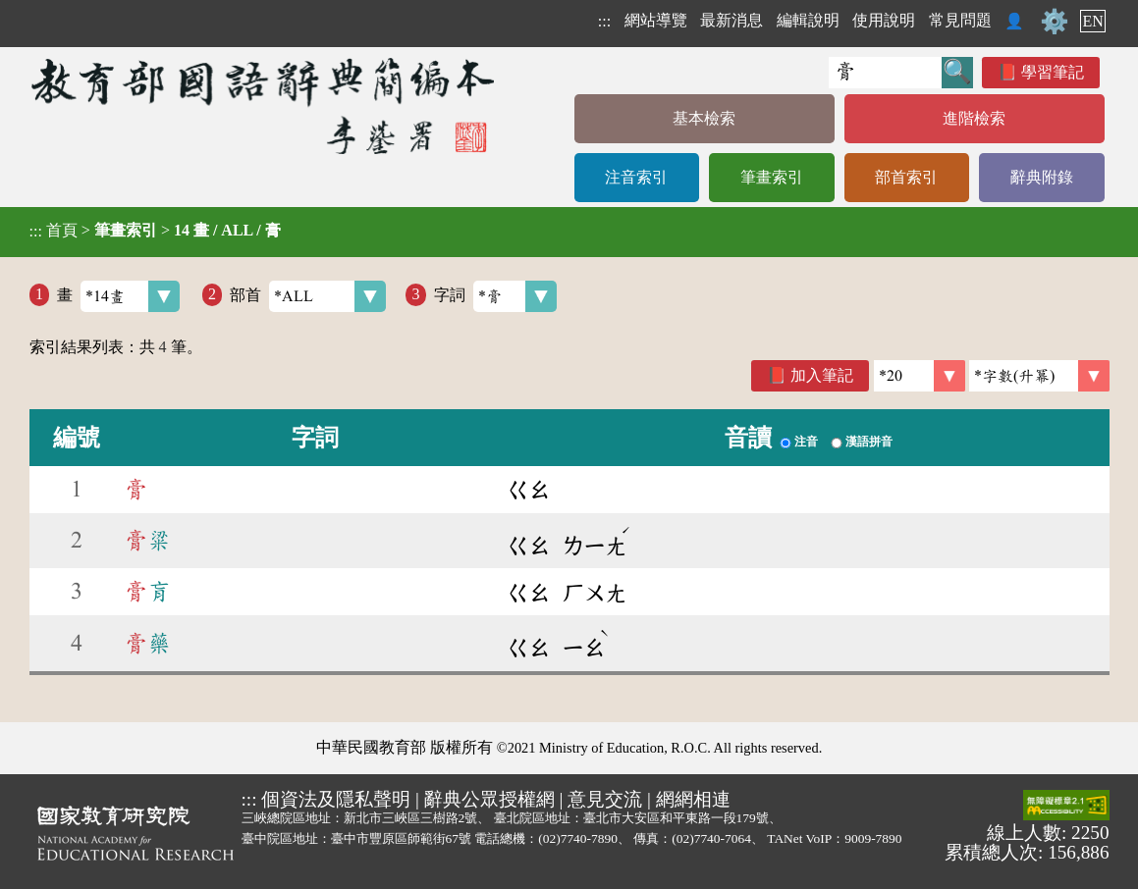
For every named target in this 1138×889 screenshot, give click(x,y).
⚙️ (1054, 21)
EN (1092, 21)
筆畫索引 (771, 177)
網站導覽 (655, 20)
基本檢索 (704, 118)
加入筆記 (821, 375)
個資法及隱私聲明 (335, 799)
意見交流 (605, 799)
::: (604, 21)
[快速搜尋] (885, 72)
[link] (1039, 376)
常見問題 (960, 20)
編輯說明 (808, 20)
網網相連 (693, 799)
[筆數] (919, 376)
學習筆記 (1052, 72)
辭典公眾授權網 (489, 799)
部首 (308, 296)
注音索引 (636, 177)
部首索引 (906, 177)
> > (155, 230)
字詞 (495, 296)
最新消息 (731, 20)
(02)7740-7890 (578, 838)
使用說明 (883, 20)
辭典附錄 (1041, 177)
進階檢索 (974, 118)
